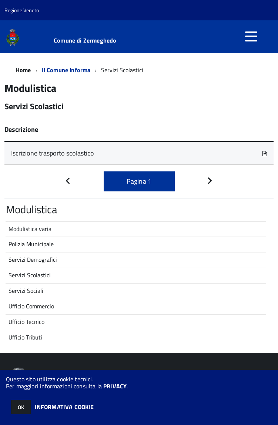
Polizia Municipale (31, 244)
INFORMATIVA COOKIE (64, 406)
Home (23, 70)
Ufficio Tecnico (26, 321)
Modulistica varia (30, 228)
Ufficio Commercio (31, 306)
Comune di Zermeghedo (85, 40)
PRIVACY (115, 386)
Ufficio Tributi (25, 337)
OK (21, 407)
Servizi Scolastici (30, 275)
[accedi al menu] (251, 36)
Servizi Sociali (26, 290)
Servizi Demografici (33, 259)
